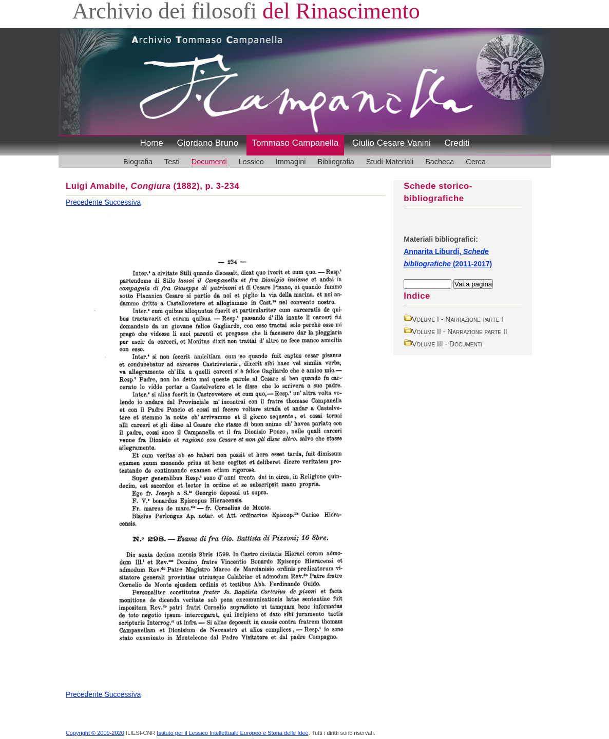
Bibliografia (335, 162)
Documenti (209, 162)
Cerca (476, 162)
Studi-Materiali (389, 162)
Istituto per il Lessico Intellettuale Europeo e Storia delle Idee (232, 733)
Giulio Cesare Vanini (391, 143)
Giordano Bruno (207, 143)
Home (151, 143)
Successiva (122, 202)
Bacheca (439, 162)
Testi (172, 162)
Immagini (291, 162)
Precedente (85, 202)
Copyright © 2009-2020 (95, 733)
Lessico (251, 162)
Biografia (138, 162)
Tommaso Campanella (295, 143)
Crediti (456, 143)
